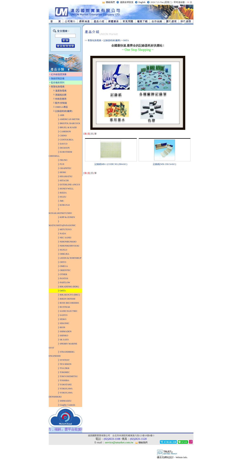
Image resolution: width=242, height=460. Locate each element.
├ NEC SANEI (64, 237)
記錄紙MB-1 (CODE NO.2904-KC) (111, 164)
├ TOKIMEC (64, 372)
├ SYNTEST (64, 360)
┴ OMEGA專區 (60, 107)
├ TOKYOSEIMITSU (68, 376)
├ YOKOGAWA (65, 388)
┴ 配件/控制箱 (60, 103)
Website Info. (181, 457)
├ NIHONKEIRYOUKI (68, 245)
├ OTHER (62, 274)
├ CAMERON (64, 131)
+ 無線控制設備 (57, 78)
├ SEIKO (62, 319)
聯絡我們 (110, 2)
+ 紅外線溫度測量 (58, 74)
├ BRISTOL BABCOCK (69, 123)
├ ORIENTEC (64, 270)
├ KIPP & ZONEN (66, 217)
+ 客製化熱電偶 (57, 86)
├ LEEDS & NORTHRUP (69, 258)
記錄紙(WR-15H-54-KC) (164, 164)
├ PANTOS (63, 278)
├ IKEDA (62, 192)
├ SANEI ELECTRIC (68, 311)
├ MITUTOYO (65, 229)
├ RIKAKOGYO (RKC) (69, 294)
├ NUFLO (62, 250)
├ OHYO (62, 262)
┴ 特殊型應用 (60, 99)
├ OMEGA (63, 266)
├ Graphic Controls (66, 405)
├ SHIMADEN (65, 331)
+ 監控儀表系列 (57, 82)
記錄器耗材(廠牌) (112, 40)
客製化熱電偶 (94, 40)
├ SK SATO (63, 339)
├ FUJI (61, 164)
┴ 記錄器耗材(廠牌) (63, 111)
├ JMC (61, 201)
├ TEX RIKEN (64, 364)
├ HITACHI (63, 180)
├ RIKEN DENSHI (66, 299)
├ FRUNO (62, 160)
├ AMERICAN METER (69, 119)
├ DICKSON (64, 148)
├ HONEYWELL (66, 188)
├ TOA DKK (64, 368)
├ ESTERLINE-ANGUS (69, 184)
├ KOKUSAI (64, 205)
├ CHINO (62, 135)
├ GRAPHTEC (65, 168)
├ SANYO (63, 315)
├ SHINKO (63, 335)
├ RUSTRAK (64, 307)
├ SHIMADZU (65, 401)
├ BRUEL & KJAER (67, 127)
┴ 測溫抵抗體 (60, 94)
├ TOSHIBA (63, 380)
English (142, 2)
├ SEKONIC (64, 323)
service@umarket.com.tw (119, 442)
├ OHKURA (63, 254)
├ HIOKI (62, 172)
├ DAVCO (63, 143)
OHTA (126, 40)
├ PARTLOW (64, 282)
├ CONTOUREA (65, 139)
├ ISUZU (62, 197)
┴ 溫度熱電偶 (60, 90)
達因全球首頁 (126, 2)
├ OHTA (62, 290)
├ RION (61, 327)
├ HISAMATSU (65, 176)
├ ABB (61, 115)
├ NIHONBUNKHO (67, 241)
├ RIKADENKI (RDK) (68, 286)
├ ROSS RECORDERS (68, 303)
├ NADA (62, 233)
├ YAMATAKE (65, 384)
